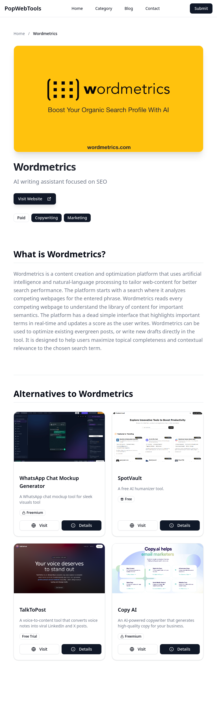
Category (103, 8)
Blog (129, 8)
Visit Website (34, 198)
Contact (153, 8)
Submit (201, 8)
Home (77, 8)
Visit (39, 525)
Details (81, 525)
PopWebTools (23, 8)
